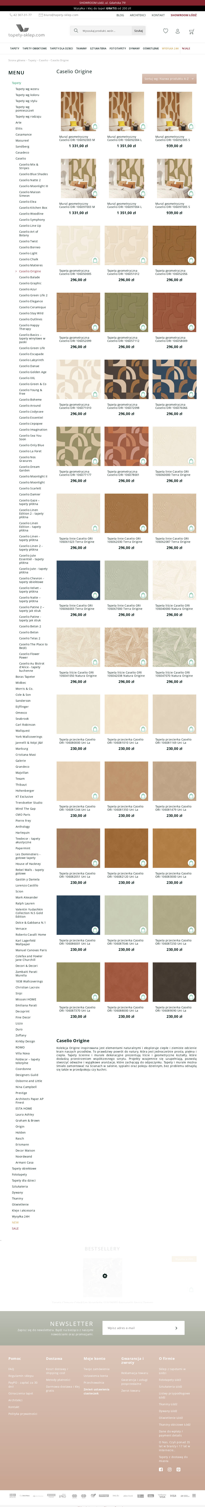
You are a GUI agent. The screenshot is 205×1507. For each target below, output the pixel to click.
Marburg (22, 749)
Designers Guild (27, 1075)
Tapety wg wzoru (27, 89)
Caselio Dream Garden (29, 468)
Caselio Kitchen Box (33, 208)
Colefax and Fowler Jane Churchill (29, 958)
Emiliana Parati (26, 1005)
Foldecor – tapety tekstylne (28, 1061)
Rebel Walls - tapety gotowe (30, 871)
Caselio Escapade (31, 354)
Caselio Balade (29, 277)
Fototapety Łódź (170, 1380)
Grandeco (22, 766)
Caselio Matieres (31, 265)
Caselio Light (28, 253)
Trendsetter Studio (29, 802)
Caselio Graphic (30, 283)
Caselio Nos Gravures (27, 459)
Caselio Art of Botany (28, 233)
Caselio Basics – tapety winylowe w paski (32, 338)
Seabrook (22, 719)
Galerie (21, 760)
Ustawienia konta (96, 1376)
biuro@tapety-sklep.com (58, 15)
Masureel (22, 140)
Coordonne (23, 1069)
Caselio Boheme (30, 399)
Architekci (138, 15)
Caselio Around (30, 405)
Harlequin (23, 832)
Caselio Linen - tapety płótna (29, 538)
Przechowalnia (94, 1382)
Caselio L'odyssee (31, 411)
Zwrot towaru (130, 1390)
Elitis (19, 128)
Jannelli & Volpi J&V (29, 743)
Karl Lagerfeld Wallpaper (26, 942)
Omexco (21, 713)
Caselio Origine (30, 271)
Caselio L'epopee (31, 423)
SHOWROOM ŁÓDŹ (184, 15)
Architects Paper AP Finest (29, 1100)
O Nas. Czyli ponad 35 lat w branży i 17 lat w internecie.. (174, 1446)
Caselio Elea (27, 202)
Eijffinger (22, 707)
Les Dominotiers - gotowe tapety (28, 856)
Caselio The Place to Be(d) (33, 646)
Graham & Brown (28, 1120)
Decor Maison (25, 1150)
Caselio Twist (28, 241)
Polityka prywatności (22, 1414)
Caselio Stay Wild (31, 313)
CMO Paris (23, 814)
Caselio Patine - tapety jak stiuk (30, 618)
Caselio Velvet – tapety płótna (30, 589)
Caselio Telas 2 (29, 638)
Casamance (24, 134)
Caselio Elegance (31, 301)
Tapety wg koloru (27, 95)
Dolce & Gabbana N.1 (31, 922)
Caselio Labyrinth (31, 360)
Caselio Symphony (32, 220)
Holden (21, 1132)
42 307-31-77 (20, 15)
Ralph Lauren (25, 903)
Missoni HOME (26, 999)
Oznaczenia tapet (20, 1393)
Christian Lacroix (27, 987)
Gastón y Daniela (28, 879)
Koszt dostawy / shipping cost (57, 1371)
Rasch (20, 1138)
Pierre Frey (23, 820)
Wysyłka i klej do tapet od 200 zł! (102, 8)
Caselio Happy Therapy (29, 327)
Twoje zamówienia (97, 1369)
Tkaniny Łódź (168, 1404)
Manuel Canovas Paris (31, 950)
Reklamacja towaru (134, 1373)
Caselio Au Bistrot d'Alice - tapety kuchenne (31, 667)
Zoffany (21, 1035)
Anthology (23, 826)
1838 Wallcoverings (29, 981)
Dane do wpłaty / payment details (171, 1433)
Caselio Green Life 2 (33, 295)
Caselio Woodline (31, 214)
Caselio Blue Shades (33, 174)
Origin (20, 1126)
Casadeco (22, 152)
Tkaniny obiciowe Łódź (175, 1424)
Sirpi (19, 993)
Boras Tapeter (25, 677)
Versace (21, 928)
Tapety (16, 83)
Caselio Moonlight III (33, 186)
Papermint (23, 848)
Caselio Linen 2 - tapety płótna (31, 547)
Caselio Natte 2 (30, 180)
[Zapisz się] (177, 1328)
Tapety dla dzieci (24, 1180)
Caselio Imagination (33, 429)
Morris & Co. (24, 689)
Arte (19, 122)
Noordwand (24, 1156)
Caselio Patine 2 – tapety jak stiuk (31, 609)
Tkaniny (17, 1198)
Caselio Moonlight (32, 482)
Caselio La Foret (30, 451)
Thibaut (21, 784)
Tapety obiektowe (24, 1168)
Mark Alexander (27, 897)
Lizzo (19, 1023)
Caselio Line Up (30, 226)
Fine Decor (23, 1017)
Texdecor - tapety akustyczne (28, 840)
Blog (120, 15)
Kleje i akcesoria (23, 1210)
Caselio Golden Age (33, 372)
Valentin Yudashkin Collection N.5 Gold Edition (29, 912)
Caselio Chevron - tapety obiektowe (31, 580)
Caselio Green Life (32, 348)
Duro (19, 1029)
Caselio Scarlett (30, 488)
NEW (15, 1222)
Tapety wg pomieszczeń (25, 108)
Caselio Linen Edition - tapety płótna (30, 526)
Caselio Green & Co (32, 384)
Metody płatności (58, 1380)
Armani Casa (25, 1162)
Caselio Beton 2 (30, 626)
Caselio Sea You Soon (30, 437)
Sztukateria (20, 1186)
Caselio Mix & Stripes (28, 166)
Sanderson (23, 701)
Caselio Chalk (28, 259)
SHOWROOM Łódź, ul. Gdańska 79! (102, 3)
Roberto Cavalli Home (31, 934)
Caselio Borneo (29, 247)
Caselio (21, 158)
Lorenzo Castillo (27, 885)
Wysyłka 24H (21, 1216)
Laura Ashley (25, 1114)
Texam (20, 778)
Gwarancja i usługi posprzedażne (134, 1382)
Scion (19, 891)
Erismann (22, 1144)
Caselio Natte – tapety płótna (29, 599)
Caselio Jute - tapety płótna (33, 570)
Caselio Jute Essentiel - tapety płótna (31, 559)
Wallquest (23, 731)
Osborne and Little (29, 1081)
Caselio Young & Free (30, 391)
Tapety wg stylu (26, 101)
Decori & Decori (27, 966)
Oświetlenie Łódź (171, 1418)
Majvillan (22, 772)
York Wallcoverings (29, 737)
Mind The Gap (26, 808)
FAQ (11, 1369)
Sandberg (22, 146)
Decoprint (23, 1011)
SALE (15, 1228)
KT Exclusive (24, 796)
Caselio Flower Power (29, 655)
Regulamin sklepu (21, 1376)
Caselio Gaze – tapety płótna (29, 502)
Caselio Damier (30, 494)
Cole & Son (23, 695)
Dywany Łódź (168, 1411)
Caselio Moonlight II (33, 476)
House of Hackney (28, 864)
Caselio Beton (28, 632)
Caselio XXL (27, 378)
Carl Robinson (25, 725)
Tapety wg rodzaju (28, 116)
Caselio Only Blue (31, 445)
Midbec (21, 683)
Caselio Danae (29, 366)
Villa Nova (23, 1053)
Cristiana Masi (26, 754)
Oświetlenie (20, 1204)
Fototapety (19, 1174)
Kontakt (158, 15)
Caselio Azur (28, 289)
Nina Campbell (26, 1087)
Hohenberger (25, 790)
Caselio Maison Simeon (30, 194)
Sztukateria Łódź (170, 1386)
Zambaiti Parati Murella (26, 973)
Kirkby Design (25, 1041)
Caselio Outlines (30, 319)
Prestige (21, 1093)
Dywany (17, 1192)
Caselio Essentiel (31, 417)
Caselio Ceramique (32, 307)
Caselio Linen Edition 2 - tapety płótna (31, 513)
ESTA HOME (24, 1108)
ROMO (20, 1047)
